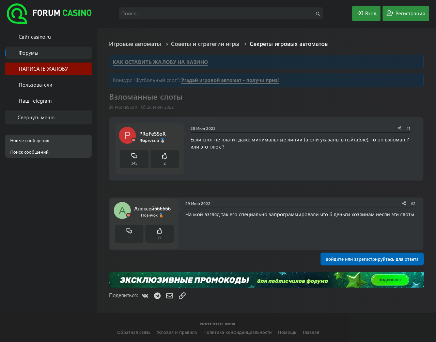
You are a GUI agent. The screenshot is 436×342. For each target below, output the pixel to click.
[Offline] (133, 140)
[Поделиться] (399, 128)
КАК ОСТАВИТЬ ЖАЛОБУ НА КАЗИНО (160, 61)
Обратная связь (134, 332)
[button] (88, 85)
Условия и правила (177, 332)
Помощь (287, 332)
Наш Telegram (35, 100)
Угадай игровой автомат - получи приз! (230, 79)
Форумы (28, 52)
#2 (413, 203)
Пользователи (35, 84)
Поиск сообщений (29, 152)
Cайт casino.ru (35, 36)
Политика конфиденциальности (237, 332)
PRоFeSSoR (126, 107)
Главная (311, 332)
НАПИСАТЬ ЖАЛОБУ (43, 68)
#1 (408, 128)
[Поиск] (221, 13)
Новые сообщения (29, 140)
